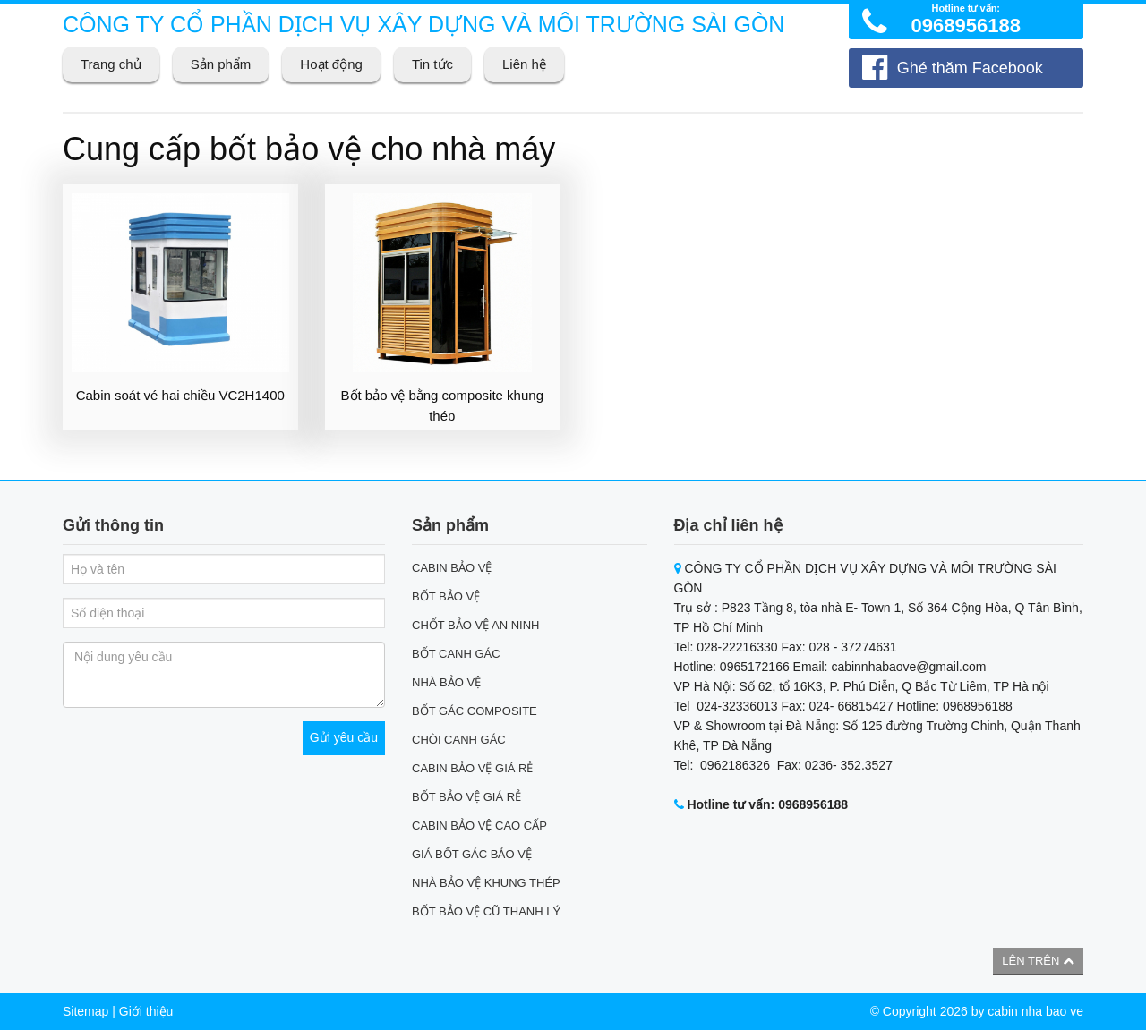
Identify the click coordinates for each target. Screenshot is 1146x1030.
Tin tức (432, 64)
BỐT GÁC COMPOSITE (474, 711)
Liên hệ (524, 64)
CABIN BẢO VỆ (452, 568)
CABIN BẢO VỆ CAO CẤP (479, 825)
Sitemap (85, 1011)
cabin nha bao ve (1035, 1011)
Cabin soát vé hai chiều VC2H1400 (180, 395)
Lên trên (1038, 960)
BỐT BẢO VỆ (446, 596)
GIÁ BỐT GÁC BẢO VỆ (472, 854)
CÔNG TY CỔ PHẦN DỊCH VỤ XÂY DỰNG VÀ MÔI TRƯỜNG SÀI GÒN (423, 24)
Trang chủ (111, 64)
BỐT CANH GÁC (456, 653)
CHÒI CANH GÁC (459, 739)
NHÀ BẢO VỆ (446, 682)
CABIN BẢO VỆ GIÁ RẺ (472, 768)
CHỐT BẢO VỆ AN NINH (476, 625)
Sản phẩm (221, 64)
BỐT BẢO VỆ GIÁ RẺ (466, 797)
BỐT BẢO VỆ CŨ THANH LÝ (486, 911)
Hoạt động (331, 64)
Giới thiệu (146, 1011)
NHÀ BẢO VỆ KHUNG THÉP (486, 883)
